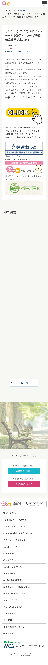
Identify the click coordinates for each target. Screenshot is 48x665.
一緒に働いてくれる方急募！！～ (23, 97)
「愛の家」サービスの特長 (15, 520)
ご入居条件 (8, 553)
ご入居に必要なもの (12, 566)
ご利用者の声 (9, 613)
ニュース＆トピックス (12, 606)
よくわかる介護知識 (12, 580)
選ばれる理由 (9, 513)
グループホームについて (14, 526)
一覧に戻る (24, 382)
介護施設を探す (10, 573)
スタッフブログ (10, 600)
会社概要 (7, 620)
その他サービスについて (14, 540)
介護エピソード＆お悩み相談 (16, 586)
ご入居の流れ (9, 560)
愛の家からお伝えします (14, 593)
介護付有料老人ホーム (14, 627)
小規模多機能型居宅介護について (19, 533)
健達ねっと (8, 633)
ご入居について (10, 546)
